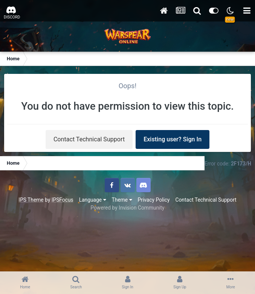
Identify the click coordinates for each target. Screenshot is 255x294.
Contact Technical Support (89, 139)
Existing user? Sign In (173, 139)
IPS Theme (30, 200)
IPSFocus (62, 200)
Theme (122, 200)
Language (92, 200)
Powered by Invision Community (127, 208)
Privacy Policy (154, 200)
